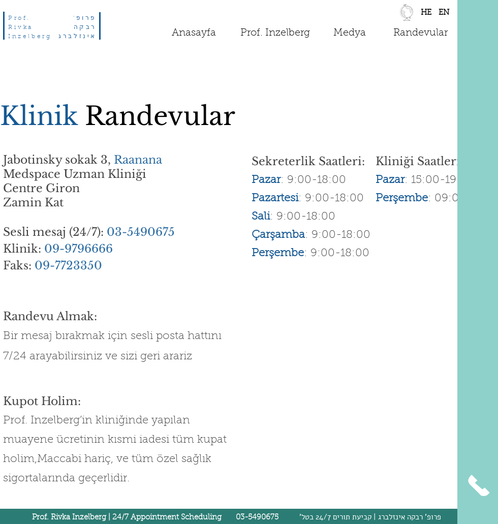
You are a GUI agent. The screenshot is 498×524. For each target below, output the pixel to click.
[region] (444, 15)
